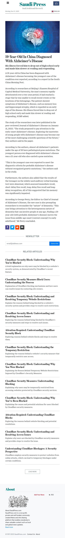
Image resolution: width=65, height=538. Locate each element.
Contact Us (31, 534)
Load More (32, 472)
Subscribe (54, 244)
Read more (9, 527)
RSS (51, 495)
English (56, 11)
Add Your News (39, 495)
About (38, 534)
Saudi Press (32, 4)
